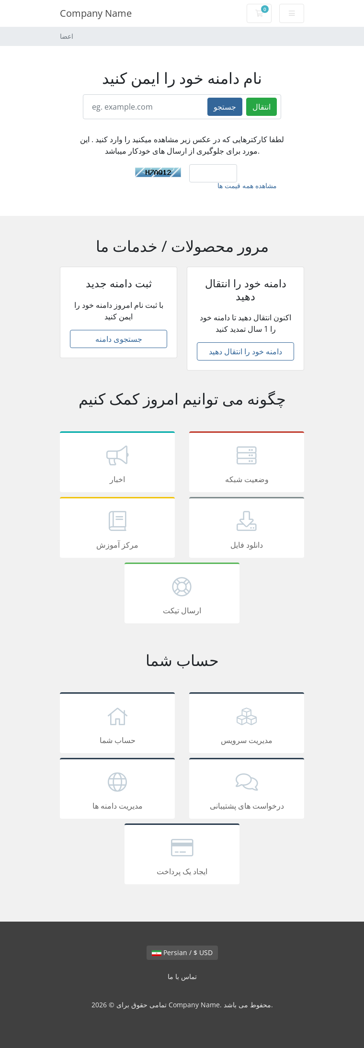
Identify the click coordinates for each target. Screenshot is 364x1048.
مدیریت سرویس (246, 724)
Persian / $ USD (182, 952)
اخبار (117, 463)
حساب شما (117, 724)
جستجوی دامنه (118, 339)
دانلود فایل (246, 529)
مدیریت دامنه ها (117, 790)
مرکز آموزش (117, 529)
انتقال (261, 106)
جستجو (225, 106)
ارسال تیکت (182, 595)
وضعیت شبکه (246, 463)
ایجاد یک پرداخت (182, 855)
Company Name (96, 13)
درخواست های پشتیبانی (246, 790)
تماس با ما (182, 976)
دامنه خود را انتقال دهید (245, 351)
